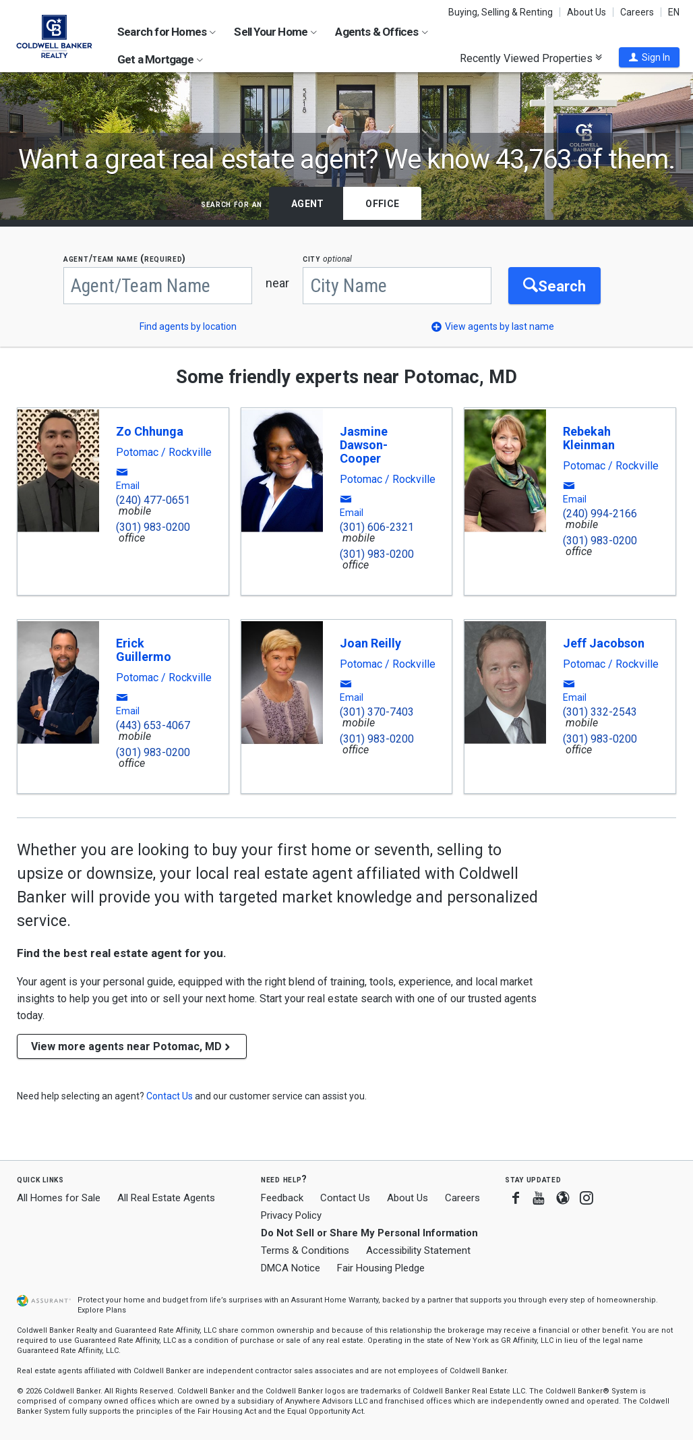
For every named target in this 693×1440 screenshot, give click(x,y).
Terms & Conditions (305, 1250)
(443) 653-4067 (153, 725)
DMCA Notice (290, 1268)
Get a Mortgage (160, 59)
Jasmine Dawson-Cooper (364, 444)
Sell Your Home (275, 31)
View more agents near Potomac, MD (132, 1046)
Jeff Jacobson (603, 643)
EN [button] (674, 12)
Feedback (282, 1198)
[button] (649, 57)
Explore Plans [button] (102, 1310)
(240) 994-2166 (600, 513)
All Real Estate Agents (166, 1198)
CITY (327, 259)
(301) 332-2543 (600, 711)
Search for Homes (166, 31)
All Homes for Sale (58, 1198)
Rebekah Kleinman (589, 438)
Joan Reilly (370, 643)
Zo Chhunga (149, 431)
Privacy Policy (291, 1215)
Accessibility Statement (418, 1250)
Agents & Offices (381, 31)
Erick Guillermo (143, 650)
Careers (637, 12)
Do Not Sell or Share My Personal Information (369, 1233)
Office (382, 203)
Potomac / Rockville (164, 452)
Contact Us (345, 1198)
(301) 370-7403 (377, 711)
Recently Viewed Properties (531, 58)
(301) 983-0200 (153, 527)
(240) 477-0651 (153, 500)
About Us (586, 12)
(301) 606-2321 (377, 527)
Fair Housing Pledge (381, 1268)
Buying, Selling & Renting (500, 12)
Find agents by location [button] (188, 326)
